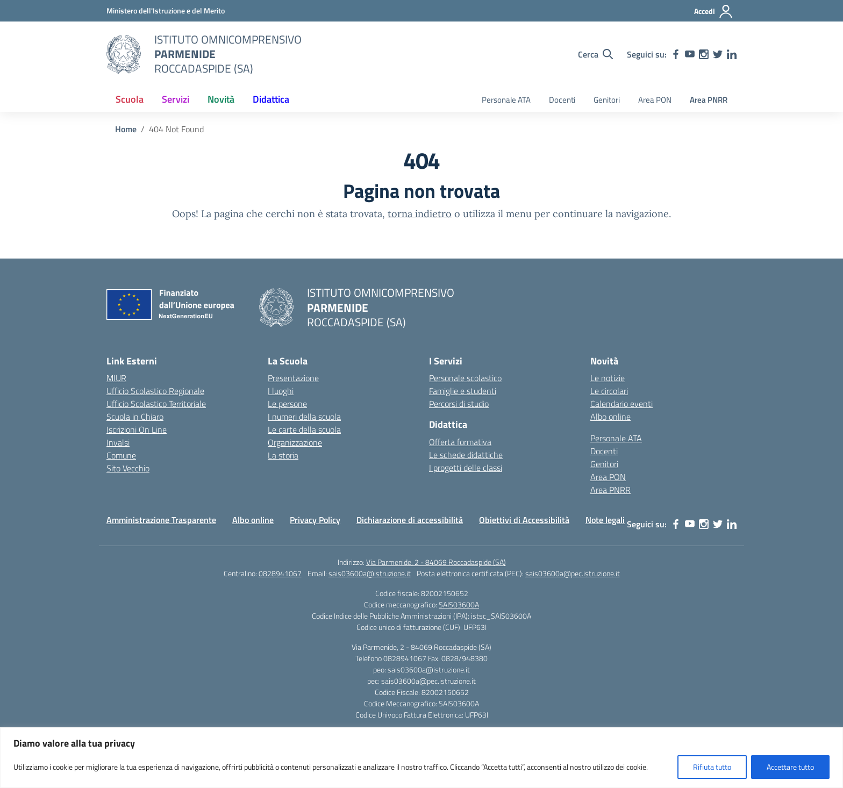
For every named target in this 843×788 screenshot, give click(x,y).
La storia (283, 455)
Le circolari (609, 390)
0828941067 (280, 573)
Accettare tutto (790, 766)
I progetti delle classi (465, 467)
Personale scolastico (465, 377)
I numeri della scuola (304, 416)
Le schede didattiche (466, 454)
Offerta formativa (460, 441)
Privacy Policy (315, 519)
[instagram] (704, 54)
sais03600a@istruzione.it (369, 573)
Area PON (654, 100)
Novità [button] (221, 99)
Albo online (610, 416)
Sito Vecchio (127, 468)
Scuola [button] (130, 99)
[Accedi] (714, 11)
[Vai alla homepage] (123, 54)
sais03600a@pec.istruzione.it (572, 573)
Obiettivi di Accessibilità (524, 519)
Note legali (605, 519)
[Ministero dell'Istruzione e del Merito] (165, 10)
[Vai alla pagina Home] (126, 129)
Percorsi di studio (459, 403)
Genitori (607, 100)
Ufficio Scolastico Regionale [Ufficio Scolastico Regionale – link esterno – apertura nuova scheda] (155, 390)
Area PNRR (708, 100)
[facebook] (676, 54)
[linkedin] (732, 54)
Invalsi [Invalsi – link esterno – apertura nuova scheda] (118, 442)
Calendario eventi (621, 403)
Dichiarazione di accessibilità (409, 519)
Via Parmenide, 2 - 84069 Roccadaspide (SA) (436, 562)
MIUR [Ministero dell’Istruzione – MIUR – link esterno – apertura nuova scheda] (116, 377)
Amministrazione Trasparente (161, 519)
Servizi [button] (175, 99)
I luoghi (281, 390)
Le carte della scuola (304, 429)
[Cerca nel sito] (595, 54)
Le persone (287, 403)
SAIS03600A (459, 604)
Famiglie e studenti (462, 390)
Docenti (562, 100)
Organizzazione (295, 442)
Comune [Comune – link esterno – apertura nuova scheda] (121, 455)
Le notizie (607, 377)
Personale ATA (506, 100)
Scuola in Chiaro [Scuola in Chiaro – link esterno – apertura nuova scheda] (134, 416)
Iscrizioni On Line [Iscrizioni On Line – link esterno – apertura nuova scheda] (136, 429)
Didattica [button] (271, 99)
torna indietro (420, 213)
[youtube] (690, 54)
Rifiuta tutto (712, 766)
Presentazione (293, 377)
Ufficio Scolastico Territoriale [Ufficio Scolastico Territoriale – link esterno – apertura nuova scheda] (156, 403)
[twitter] (718, 54)
